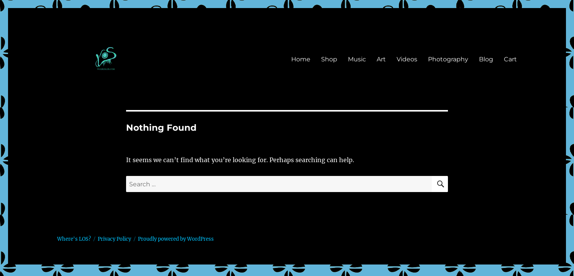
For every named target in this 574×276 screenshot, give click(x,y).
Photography (448, 59)
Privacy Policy (114, 239)
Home (300, 59)
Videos (407, 59)
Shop (329, 59)
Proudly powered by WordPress (176, 239)
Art (381, 59)
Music (357, 59)
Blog (486, 59)
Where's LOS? (74, 239)
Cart (510, 59)
